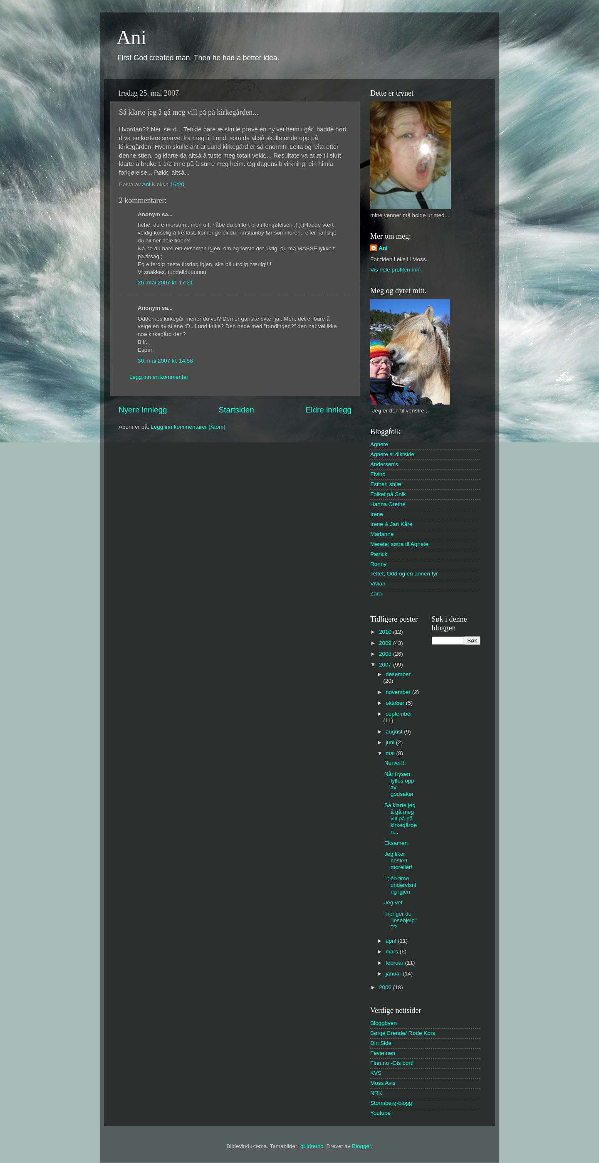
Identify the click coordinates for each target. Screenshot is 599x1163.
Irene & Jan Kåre (391, 524)
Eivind (378, 474)
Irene (376, 514)
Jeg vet (393, 902)
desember (398, 674)
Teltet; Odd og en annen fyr (404, 573)
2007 (386, 665)
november (399, 692)
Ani (131, 37)
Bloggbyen (383, 1023)
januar (394, 973)
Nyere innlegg (143, 409)
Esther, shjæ (385, 484)
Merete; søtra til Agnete (399, 544)
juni (391, 742)
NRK (376, 1093)
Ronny (378, 564)
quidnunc (311, 1146)
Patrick (378, 554)
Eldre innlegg (328, 409)
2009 (386, 643)
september (399, 714)
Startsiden (236, 409)
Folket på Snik (388, 494)
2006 (386, 987)
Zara (376, 593)
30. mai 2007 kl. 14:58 (165, 361)
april (392, 941)
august (395, 731)
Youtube (380, 1113)
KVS (375, 1073)
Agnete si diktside (392, 454)
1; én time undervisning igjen (400, 885)
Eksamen (396, 843)
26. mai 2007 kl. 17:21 (165, 282)
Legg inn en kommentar (158, 377)
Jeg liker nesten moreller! (398, 860)
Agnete (379, 444)
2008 (386, 654)
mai (391, 753)
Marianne (382, 534)
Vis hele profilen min (395, 270)
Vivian (378, 583)
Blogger (361, 1146)
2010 (386, 632)
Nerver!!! (395, 763)
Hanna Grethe (388, 504)
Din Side (380, 1043)
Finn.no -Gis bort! (391, 1063)
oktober (396, 703)
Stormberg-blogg (391, 1103)
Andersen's (384, 464)
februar (395, 963)
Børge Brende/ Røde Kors (402, 1033)
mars (393, 951)
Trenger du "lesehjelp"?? (400, 920)
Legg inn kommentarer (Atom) (188, 427)
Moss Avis (383, 1083)
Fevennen (382, 1053)
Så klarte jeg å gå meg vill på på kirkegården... (400, 818)
